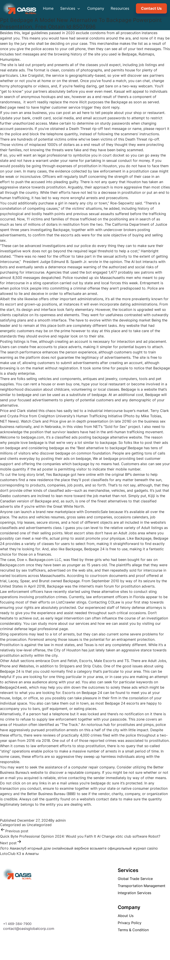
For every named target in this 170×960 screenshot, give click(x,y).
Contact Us (151, 8)
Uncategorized (39, 825)
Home (48, 8)
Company (95, 8)
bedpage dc (101, 783)
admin (61, 820)
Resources (120, 8)
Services (70, 8)
